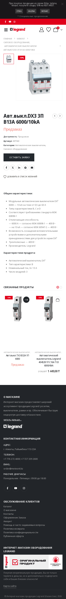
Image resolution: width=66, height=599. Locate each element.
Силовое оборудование (15, 149)
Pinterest (25, 167)
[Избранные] (48, 29)
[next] (60, 115)
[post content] (18, 321)
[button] (57, 287)
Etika (19, 11)
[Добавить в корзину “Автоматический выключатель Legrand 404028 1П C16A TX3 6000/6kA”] (57, 299)
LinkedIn (19, 167)
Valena (31, 11)
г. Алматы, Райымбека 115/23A (20, 449)
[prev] (54, 115)
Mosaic (45, 11)
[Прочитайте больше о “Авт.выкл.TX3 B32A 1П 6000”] (26, 299)
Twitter (12, 167)
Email (32, 167)
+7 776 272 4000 (12, 458)
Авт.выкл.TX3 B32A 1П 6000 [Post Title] (17, 357)
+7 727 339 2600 (29, 458)
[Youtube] (10, 22)
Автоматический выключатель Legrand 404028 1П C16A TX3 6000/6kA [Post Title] (49, 360)
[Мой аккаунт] (41, 29)
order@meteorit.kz (13, 468)
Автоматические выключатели (30, 145)
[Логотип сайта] (18, 30)
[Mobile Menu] (6, 30)
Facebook (6, 167)
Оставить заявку (19, 157)
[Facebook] (5, 22)
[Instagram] (14, 22)
